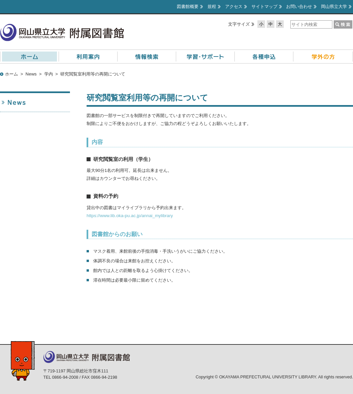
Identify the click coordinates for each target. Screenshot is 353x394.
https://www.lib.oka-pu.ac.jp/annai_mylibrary (130, 215)
